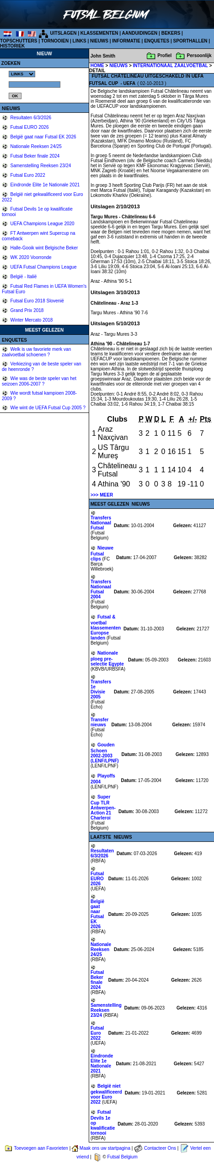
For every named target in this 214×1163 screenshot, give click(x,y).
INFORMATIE (126, 40)
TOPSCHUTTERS (18, 40)
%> (22, 74)
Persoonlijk (199, 55)
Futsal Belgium (122, 1156)
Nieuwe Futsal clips (102, 553)
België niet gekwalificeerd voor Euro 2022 (106, 1094)
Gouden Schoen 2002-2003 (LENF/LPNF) (105, 752)
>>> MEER (102, 494)
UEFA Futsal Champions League (43, 267)
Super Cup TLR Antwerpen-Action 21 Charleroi (103, 807)
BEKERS (171, 33)
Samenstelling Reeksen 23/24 (40, 165)
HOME (97, 65)
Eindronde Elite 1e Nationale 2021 (44, 184)
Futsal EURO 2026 (29, 127)
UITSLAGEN (63, 33)
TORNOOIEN (55, 40)
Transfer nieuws (99, 722)
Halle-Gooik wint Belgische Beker (43, 247)
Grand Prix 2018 (26, 310)
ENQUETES (156, 40)
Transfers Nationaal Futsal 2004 (101, 589)
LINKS (79, 40)
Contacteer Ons (160, 1148)
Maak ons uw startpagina (105, 1148)
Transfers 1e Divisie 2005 (101, 689)
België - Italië (23, 276)
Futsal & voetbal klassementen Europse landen (106, 627)
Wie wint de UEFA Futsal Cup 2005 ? (47, 407)
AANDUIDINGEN (140, 33)
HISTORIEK (12, 45)
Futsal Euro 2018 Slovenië (36, 300)
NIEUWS (99, 40)
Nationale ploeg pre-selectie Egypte (107, 658)
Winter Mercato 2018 (31, 319)
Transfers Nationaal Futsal (101, 522)
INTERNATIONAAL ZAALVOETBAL (171, 65)
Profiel (164, 55)
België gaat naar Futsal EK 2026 (42, 136)
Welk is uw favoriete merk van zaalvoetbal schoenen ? (36, 352)
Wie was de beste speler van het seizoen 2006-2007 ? (39, 381)
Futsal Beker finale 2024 (34, 156)
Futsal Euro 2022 (27, 175)
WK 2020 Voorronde (30, 257)
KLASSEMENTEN (99, 33)
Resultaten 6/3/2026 (30, 117)
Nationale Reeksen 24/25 (35, 146)
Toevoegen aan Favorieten (41, 1148)
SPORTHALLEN (190, 40)
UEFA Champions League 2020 (42, 223)
